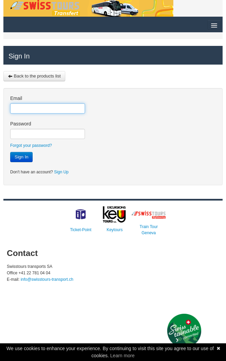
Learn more (122, 355)
